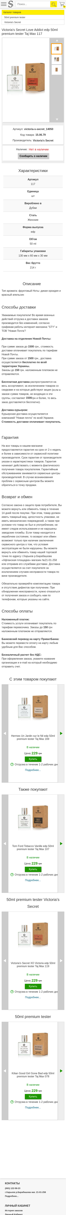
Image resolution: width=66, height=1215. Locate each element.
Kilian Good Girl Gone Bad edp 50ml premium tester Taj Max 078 (33, 1075)
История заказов (14, 1210)
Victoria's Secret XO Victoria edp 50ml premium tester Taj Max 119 (33, 965)
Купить (33, 759)
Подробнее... (33, 770)
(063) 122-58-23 (12, 1188)
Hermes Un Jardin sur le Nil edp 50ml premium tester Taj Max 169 (33, 737)
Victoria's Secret (43, 140)
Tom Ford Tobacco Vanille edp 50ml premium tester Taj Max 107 (33, 848)
